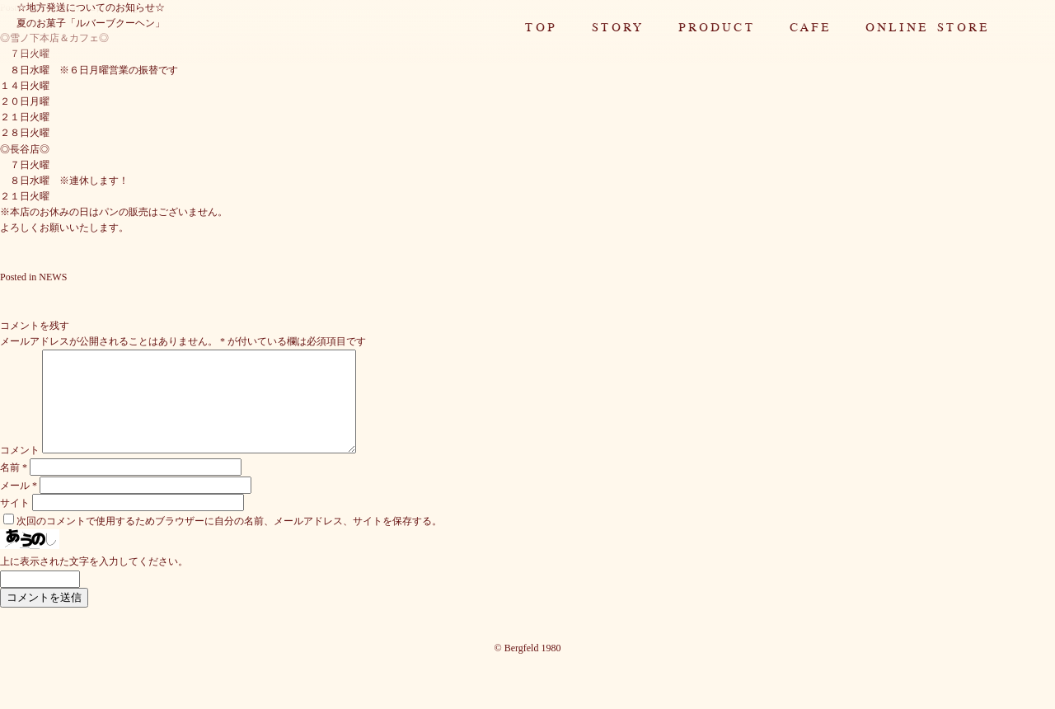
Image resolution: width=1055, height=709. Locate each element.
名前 (13, 487)
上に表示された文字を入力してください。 (94, 581)
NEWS (53, 277)
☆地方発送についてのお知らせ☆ (90, 7)
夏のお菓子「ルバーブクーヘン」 (90, 23)
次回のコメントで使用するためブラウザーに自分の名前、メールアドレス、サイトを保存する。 (229, 541)
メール (18, 505)
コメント (20, 470)
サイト (15, 522)
